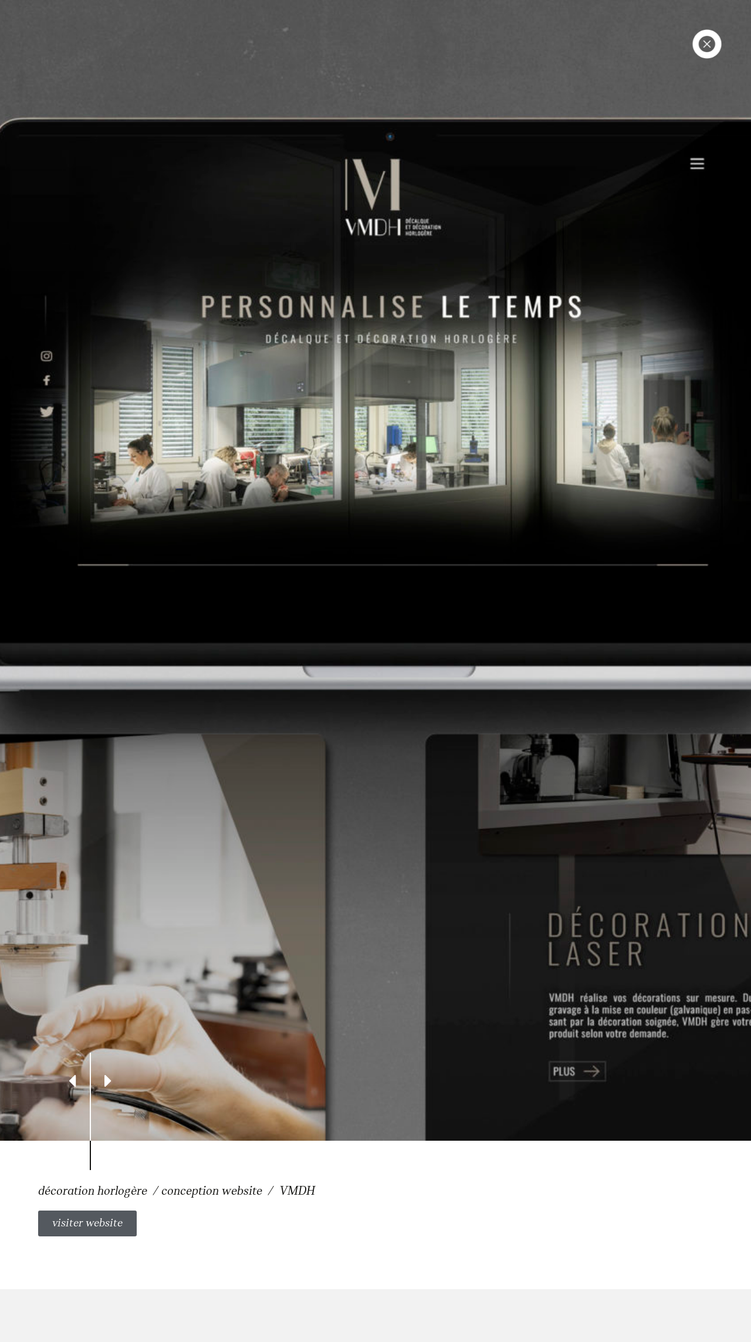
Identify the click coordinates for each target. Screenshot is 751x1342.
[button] (87, 1223)
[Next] (108, 1080)
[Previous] (72, 1080)
